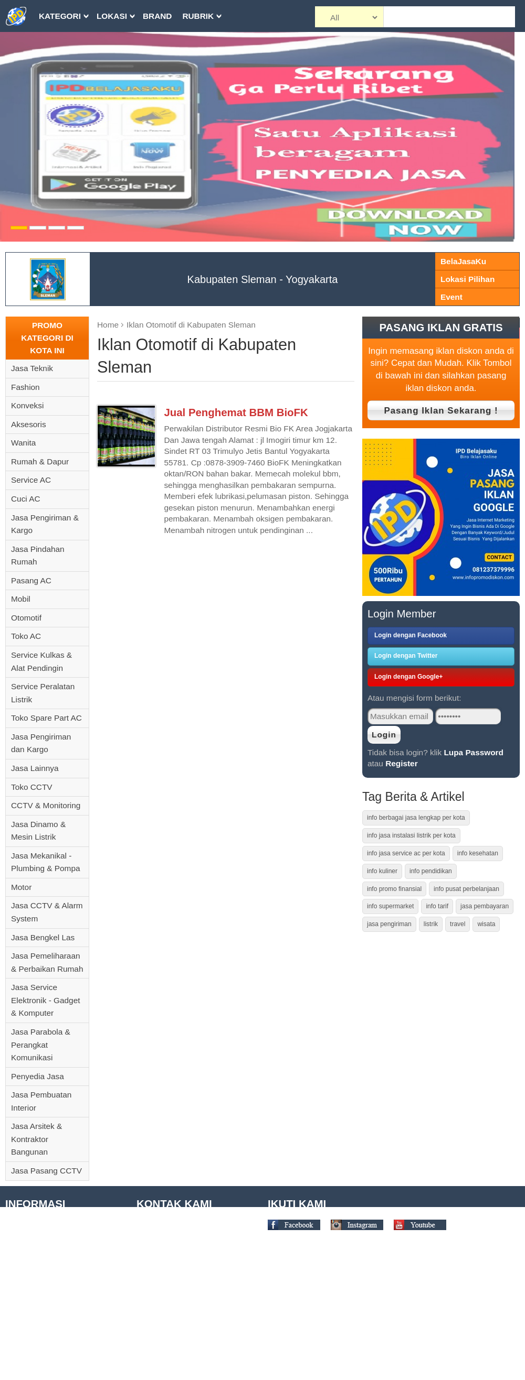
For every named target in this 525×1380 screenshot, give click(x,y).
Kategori (60, 16)
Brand (157, 16)
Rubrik (198, 16)
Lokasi (112, 16)
